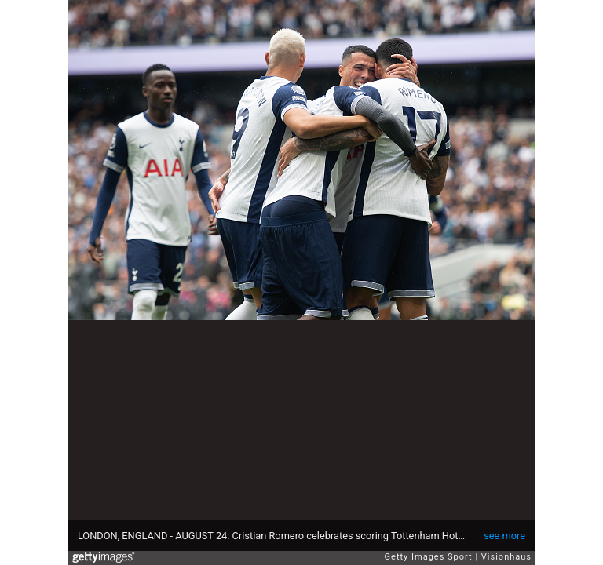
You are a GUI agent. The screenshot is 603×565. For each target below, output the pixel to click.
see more (504, 535)
